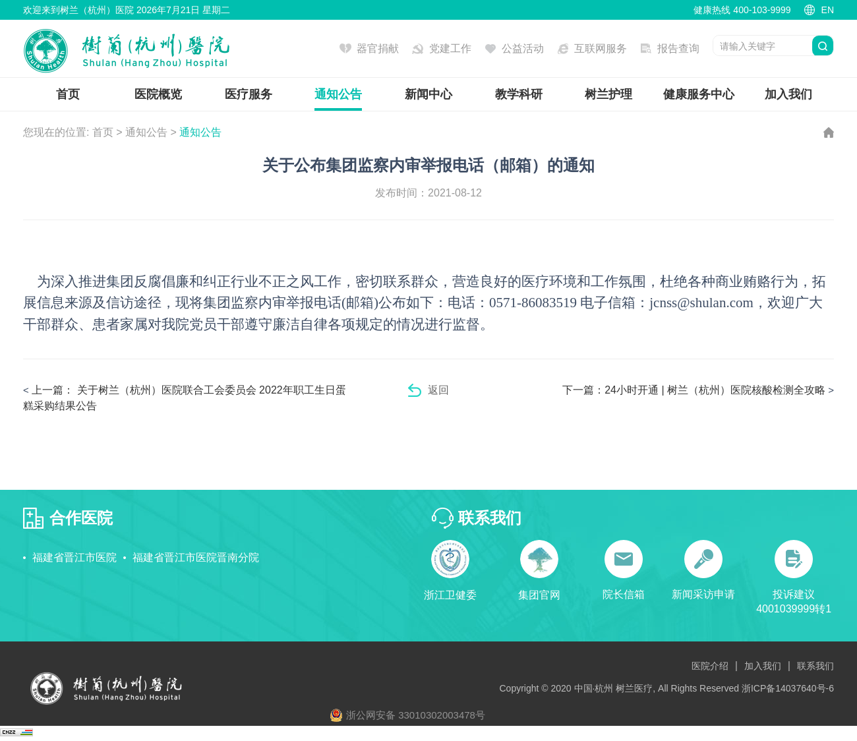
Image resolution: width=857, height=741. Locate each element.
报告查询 (678, 48)
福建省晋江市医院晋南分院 (196, 557)
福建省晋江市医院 (74, 557)
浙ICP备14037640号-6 (788, 688)
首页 (68, 94)
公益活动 (523, 48)
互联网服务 (600, 48)
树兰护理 (608, 94)
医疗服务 (248, 94)
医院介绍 (710, 666)
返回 (438, 390)
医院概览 (158, 94)
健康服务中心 (698, 94)
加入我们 (788, 94)
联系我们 (815, 666)
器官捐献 (378, 48)
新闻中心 (428, 94)
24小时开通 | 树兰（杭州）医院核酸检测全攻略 (693, 390)
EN (827, 10)
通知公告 (338, 94)
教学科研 (519, 94)
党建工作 (450, 48)
